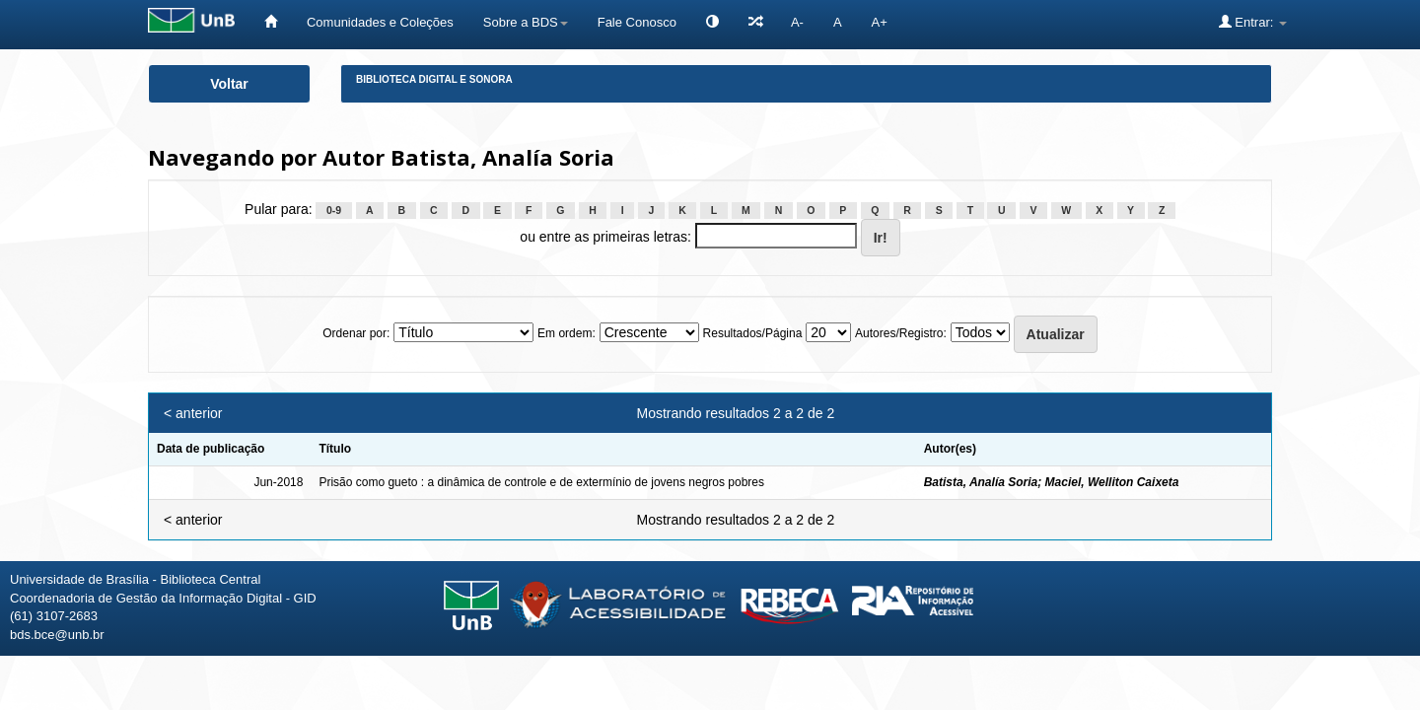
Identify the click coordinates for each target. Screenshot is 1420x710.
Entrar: (1253, 22)
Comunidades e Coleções (380, 22)
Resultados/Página (753, 333)
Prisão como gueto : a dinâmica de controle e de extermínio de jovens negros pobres (541, 482)
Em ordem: (566, 333)
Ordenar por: (356, 333)
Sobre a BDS (525, 22)
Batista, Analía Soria (981, 482)
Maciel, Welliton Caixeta (1112, 482)
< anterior (193, 413)
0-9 (333, 210)
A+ (880, 22)
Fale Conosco (637, 22)
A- (797, 22)
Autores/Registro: (901, 333)
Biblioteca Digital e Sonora (434, 79)
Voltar (229, 84)
